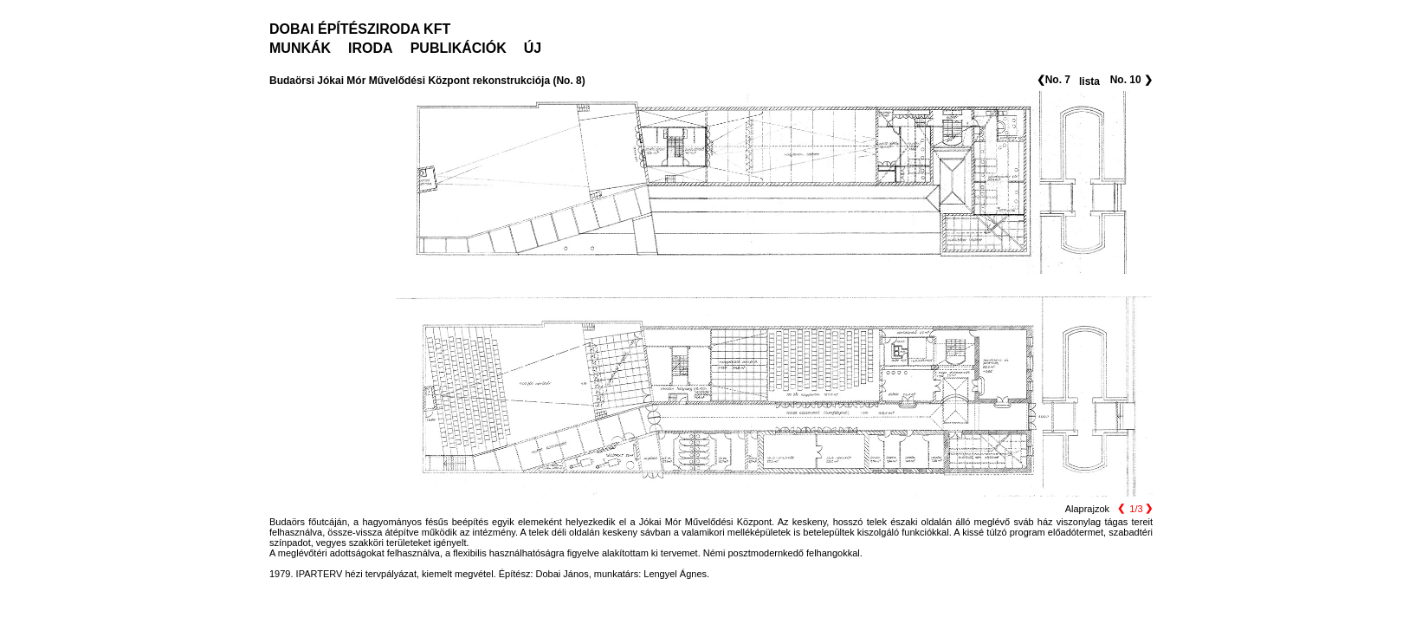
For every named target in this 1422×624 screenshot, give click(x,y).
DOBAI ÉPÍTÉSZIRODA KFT (359, 29)
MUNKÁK (300, 48)
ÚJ (532, 48)
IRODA (370, 48)
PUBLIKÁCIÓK (458, 48)
